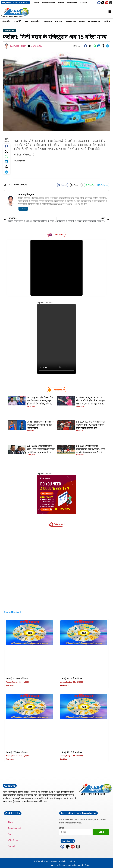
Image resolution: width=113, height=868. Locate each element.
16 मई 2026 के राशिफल (17, 678)
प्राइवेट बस (22, 161)
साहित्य (107, 21)
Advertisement (48, 2)
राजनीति (17, 21)
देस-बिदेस (6, 21)
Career (61, 2)
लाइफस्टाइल (71, 21)
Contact (83, 2)
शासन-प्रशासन (94, 21)
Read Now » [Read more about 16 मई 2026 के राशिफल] (10, 685)
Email (61, 828)
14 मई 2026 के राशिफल (17, 752)
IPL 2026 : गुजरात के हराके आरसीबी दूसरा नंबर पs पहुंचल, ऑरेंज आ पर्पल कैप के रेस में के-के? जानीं (90, 449)
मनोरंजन (58, 21)
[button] (85, 46)
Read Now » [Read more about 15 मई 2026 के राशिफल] (64, 685)
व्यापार (82, 21)
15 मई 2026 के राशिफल (71, 678)
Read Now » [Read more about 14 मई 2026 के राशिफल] (10, 759)
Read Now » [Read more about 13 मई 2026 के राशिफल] (64, 759)
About (36, 2)
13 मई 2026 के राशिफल (71, 752)
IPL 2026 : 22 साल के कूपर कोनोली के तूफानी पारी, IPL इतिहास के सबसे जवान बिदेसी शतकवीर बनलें (90, 425)
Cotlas (87, 865)
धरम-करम (48, 21)
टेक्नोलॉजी (35, 21)
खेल (26, 21)
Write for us (72, 2)
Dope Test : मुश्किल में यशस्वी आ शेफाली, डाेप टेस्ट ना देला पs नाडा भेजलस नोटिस (40, 425)
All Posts (23, 208)
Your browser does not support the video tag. (56, 339)
